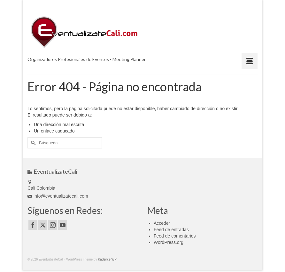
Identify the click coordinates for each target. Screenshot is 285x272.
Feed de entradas (171, 229)
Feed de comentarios (175, 235)
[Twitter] (42, 225)
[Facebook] (32, 225)
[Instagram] (52, 225)
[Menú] (250, 61)
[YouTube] (62, 225)
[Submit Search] (32, 142)
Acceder (162, 223)
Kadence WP (107, 259)
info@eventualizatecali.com (57, 196)
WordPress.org (168, 242)
